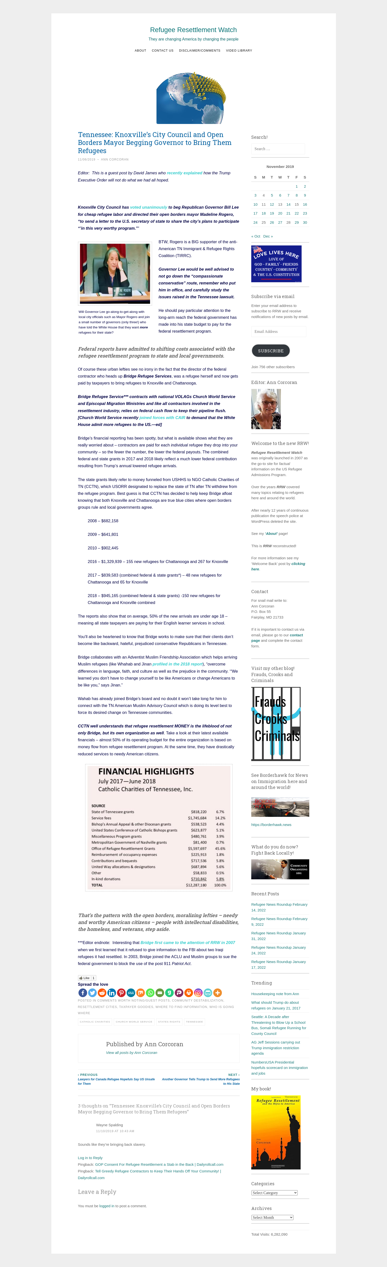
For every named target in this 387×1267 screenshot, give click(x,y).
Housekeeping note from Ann (275, 994)
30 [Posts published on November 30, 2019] (305, 222)
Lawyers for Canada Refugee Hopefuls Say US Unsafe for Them (118, 1078)
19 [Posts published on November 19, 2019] (272, 213)
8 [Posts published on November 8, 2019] (297, 195)
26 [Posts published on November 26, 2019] (272, 222)
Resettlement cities (97, 1006)
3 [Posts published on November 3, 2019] (255, 195)
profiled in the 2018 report (178, 664)
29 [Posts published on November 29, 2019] (297, 222)
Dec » (268, 236)
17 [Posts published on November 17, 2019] (255, 213)
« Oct (255, 236)
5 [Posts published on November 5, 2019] (272, 195)
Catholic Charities (95, 1021)
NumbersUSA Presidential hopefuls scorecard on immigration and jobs (279, 1067)
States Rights (169, 1021)
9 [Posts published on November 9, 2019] (305, 195)
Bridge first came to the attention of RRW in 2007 (188, 942)
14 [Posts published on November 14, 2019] (288, 204)
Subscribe (271, 351)
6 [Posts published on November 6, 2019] (280, 195)
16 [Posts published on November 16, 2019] (305, 204)
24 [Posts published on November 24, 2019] (255, 222)
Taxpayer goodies (136, 1006)
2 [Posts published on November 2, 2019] (305, 186)
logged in (107, 1205)
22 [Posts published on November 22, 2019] (297, 213)
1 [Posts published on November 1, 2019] (297, 186)
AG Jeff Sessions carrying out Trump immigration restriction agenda (275, 1047)
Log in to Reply (90, 1157)
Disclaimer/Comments (200, 50)
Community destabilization (197, 1000)
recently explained (184, 173)
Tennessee (194, 1021)
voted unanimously (148, 207)
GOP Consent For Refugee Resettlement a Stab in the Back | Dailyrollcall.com (159, 1164)
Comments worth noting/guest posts (133, 1000)
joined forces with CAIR (162, 417)
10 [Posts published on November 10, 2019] (255, 204)
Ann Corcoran (115, 159)
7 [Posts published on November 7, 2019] (289, 195)
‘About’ (271, 533)
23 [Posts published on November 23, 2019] (305, 213)
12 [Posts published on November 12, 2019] (272, 204)
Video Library (239, 50)
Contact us (163, 50)
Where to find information (181, 1006)
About (140, 50)
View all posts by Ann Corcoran (131, 1052)
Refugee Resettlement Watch (193, 30)
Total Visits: (261, 1234)
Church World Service (134, 1021)
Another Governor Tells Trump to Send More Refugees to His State (199, 1078)
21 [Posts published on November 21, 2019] (288, 213)
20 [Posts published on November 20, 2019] (280, 213)
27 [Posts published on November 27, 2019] (280, 222)
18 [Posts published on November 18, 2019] (264, 213)
